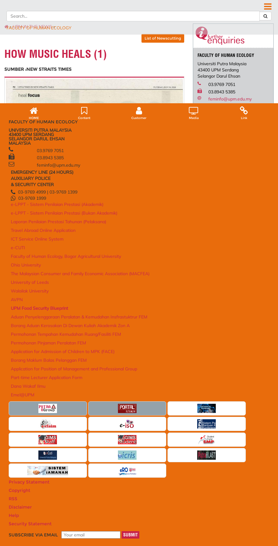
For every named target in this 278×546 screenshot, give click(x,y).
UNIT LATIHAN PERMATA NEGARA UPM (65, 65)
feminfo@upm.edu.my (224, 151)
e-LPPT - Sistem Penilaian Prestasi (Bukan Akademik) (89, 417)
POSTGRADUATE (98, 53)
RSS (75, 519)
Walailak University (134, 438)
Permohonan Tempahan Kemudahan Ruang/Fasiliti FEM (186, 439)
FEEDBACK (250, 18)
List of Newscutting (157, 90)
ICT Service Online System (90, 448)
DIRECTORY (170, 18)
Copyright (59, 519)
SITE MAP (228, 18)
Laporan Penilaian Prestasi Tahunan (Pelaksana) (83, 430)
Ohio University (130, 414)
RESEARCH (134, 53)
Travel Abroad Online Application (86, 441)
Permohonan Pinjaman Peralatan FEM (185, 450)
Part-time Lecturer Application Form (181, 491)
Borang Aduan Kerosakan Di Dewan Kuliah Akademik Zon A (187, 426)
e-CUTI (75, 454)
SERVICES (191, 53)
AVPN (123, 444)
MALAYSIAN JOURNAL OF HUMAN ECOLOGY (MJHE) (80, 59)
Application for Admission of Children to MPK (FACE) (187, 460)
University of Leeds (133, 432)
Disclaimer (28, 524)
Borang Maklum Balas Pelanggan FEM (184, 469)
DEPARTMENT (222, 53)
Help (44, 524)
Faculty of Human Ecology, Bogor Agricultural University (139, 404)
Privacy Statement (32, 519)
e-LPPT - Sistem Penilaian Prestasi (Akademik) (83, 404)
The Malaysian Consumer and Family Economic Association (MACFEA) (138, 423)
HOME (151, 18)
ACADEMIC (62, 53)
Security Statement (68, 524)
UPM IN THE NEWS (45, 79)
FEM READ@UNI (162, 59)
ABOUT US (33, 53)
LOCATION (206, 18)
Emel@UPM (176, 505)
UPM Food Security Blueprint (182, 403)
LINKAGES (163, 53)
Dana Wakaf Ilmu (181, 499)
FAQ (189, 18)
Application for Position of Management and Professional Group (187, 480)
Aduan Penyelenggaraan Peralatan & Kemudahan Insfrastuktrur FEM (186, 413)
